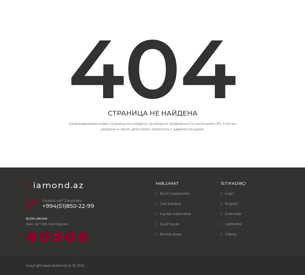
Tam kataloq (170, 203)
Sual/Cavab (169, 223)
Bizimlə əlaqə (170, 234)
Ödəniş (230, 234)
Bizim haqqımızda (174, 193)
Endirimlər (233, 213)
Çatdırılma (233, 223)
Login (229, 193)
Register (232, 203)
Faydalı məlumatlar (175, 213)
